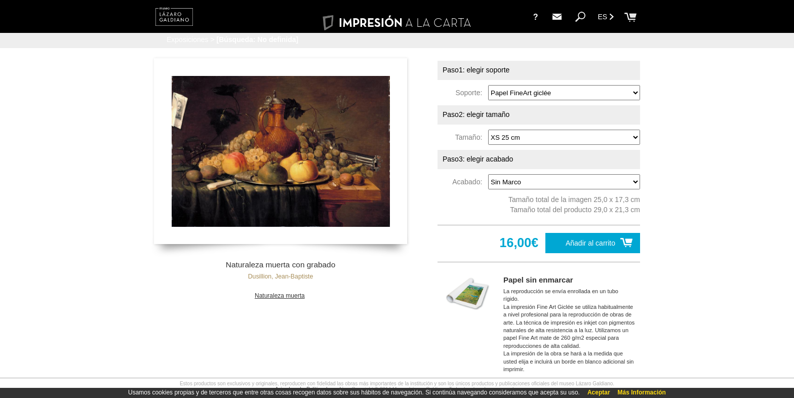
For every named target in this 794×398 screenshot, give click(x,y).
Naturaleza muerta (280, 295)
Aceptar (598, 392)
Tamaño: (470, 137)
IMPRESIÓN (397, 22)
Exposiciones (188, 39)
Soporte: (470, 93)
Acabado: (469, 182)
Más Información (642, 392)
